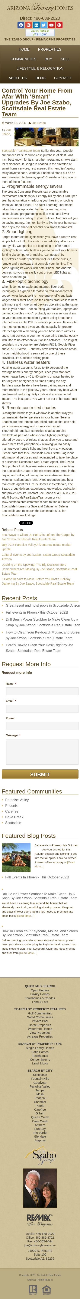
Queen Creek (40, 1117)
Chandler (40, 1102)
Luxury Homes (39, 994)
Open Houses (40, 990)
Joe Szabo (39, 123)
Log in (49, 1279)
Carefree (12, 811)
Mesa (40, 1094)
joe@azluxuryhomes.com (39, 1245)
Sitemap (31, 1279)
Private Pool (40, 1021)
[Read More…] (25, 915)
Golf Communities (40, 1013)
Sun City (40, 1129)
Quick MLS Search (40, 986)
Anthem (40, 1125)
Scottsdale (13, 823)
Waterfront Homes (40, 1029)
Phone (10, 718)
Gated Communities (40, 1017)
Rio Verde (40, 1132)
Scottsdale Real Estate (49, 1275)
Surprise (39, 1140)
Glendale (40, 1136)
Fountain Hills (40, 1078)
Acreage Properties (40, 1036)
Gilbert (40, 1113)
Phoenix (11, 805)
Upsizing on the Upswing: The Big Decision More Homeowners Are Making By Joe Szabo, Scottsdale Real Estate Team (39, 569)
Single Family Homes (40, 1048)
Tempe (39, 1090)
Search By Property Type (40, 1043)
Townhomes (40, 1055)
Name (11, 683)
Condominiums (40, 1059)
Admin (41, 1279)
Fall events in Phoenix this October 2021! (37, 612)
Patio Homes (39, 1052)
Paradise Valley (17, 800)
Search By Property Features (40, 1009)
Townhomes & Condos (40, 998)
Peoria (40, 1105)
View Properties (40, 1032)
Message (13, 735)
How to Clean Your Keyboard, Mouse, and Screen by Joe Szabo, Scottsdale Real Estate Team (40, 933)
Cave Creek (14, 817)
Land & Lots (40, 1002)
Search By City (40, 1070)
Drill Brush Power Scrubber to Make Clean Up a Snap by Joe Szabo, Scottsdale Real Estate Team (39, 896)
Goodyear (40, 1082)
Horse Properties (40, 1025)
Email (11, 700)
